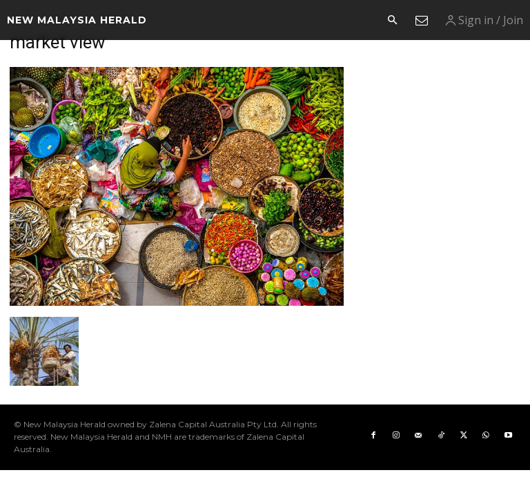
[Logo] (77, 20)
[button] (392, 20)
